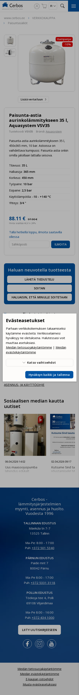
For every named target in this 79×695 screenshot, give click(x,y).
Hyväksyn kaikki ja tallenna (49, 375)
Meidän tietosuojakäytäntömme (29, 347)
